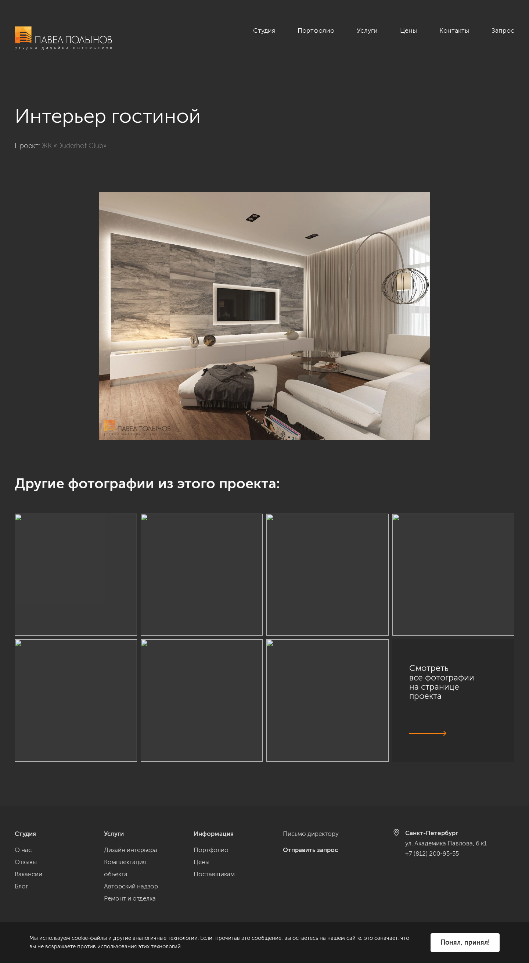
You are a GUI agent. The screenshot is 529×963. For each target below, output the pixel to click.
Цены (408, 30)
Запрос (503, 30)
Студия (264, 30)
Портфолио (316, 30)
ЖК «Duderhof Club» (74, 137)
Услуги (367, 30)
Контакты (454, 30)
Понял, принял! (465, 942)
